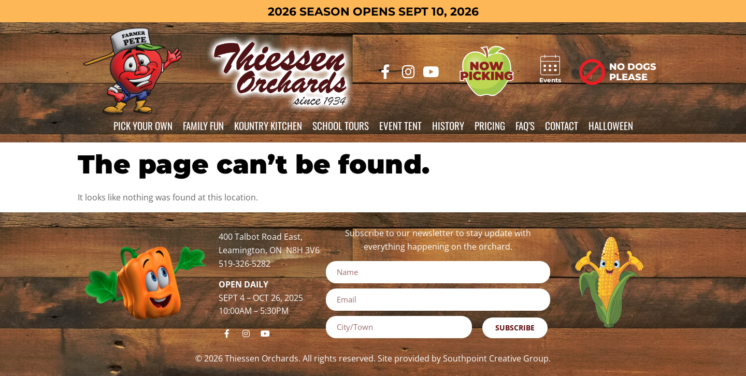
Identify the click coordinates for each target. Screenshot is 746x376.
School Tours (340, 125)
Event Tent (400, 125)
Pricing (490, 125)
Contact (561, 125)
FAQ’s (525, 125)
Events (550, 80)
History (448, 125)
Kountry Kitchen (268, 125)
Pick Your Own (143, 125)
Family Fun (203, 125)
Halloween (611, 125)
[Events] (550, 65)
